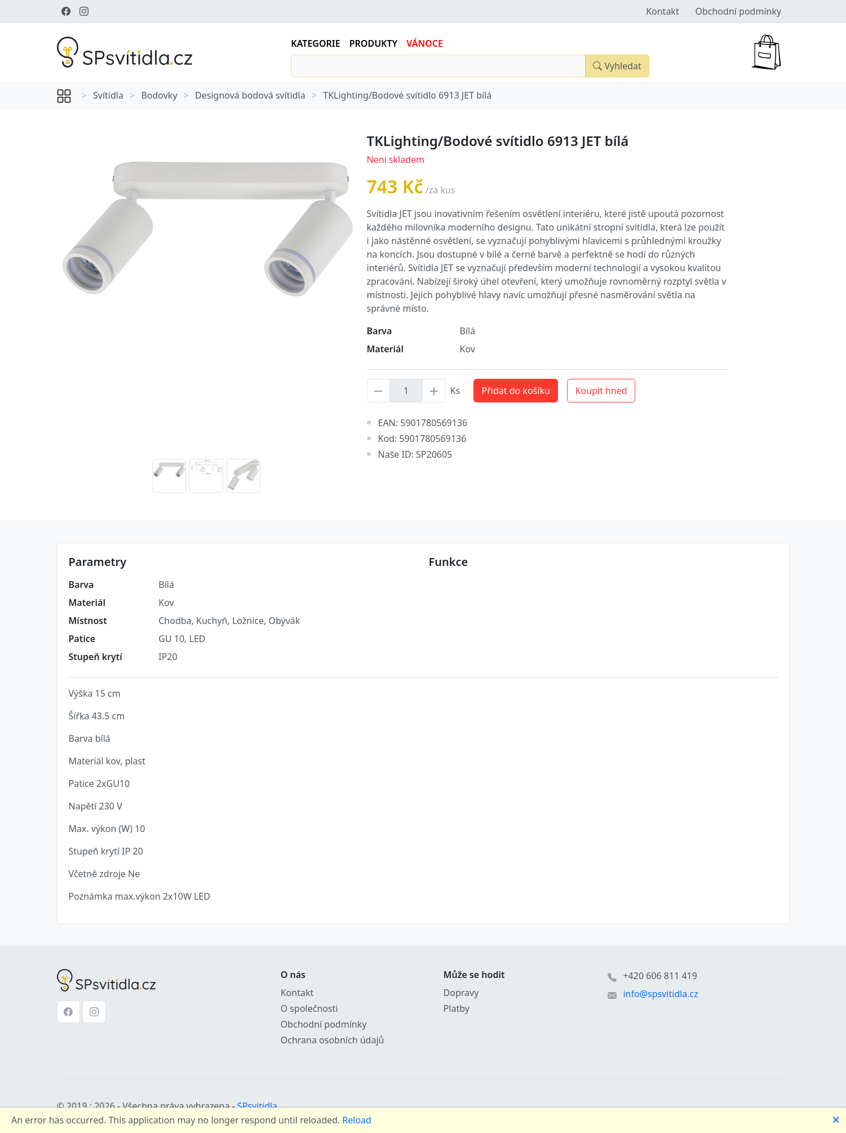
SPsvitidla (257, 1106)
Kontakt (662, 11)
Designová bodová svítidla (250, 95)
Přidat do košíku (516, 390)
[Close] (617, 66)
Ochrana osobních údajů (332, 1040)
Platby (456, 1008)
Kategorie (315, 43)
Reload (356, 1120)
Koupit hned (601, 390)
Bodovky (159, 95)
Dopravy (461, 992)
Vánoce (424, 43)
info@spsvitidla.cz (660, 994)
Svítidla (108, 95)
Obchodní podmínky (738, 11)
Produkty (373, 43)
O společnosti (309, 1008)
